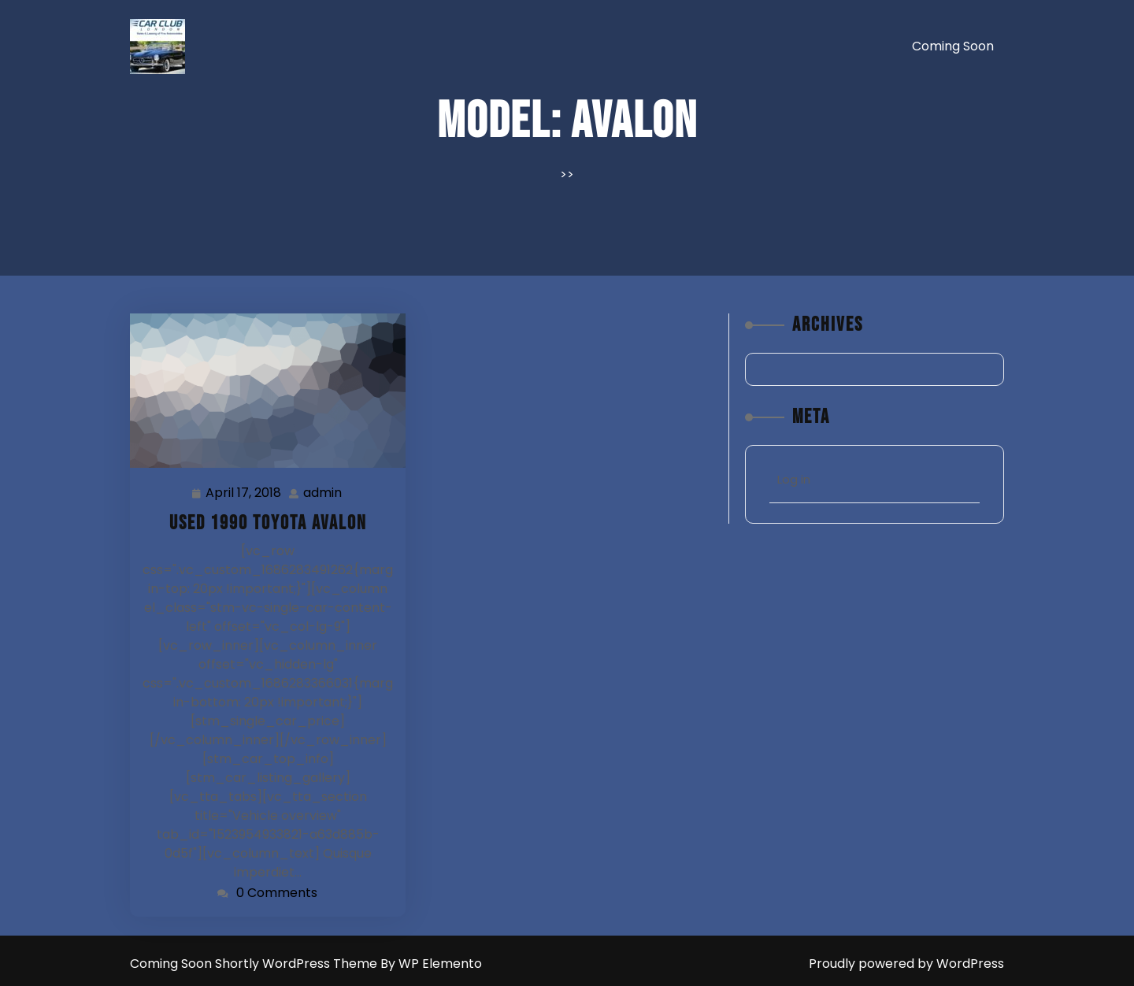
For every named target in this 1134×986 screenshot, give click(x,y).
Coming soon (953, 46)
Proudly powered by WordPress (906, 963)
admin (323, 492)
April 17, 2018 (244, 493)
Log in (793, 479)
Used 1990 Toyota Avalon (268, 523)
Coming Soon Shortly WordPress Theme (255, 963)
